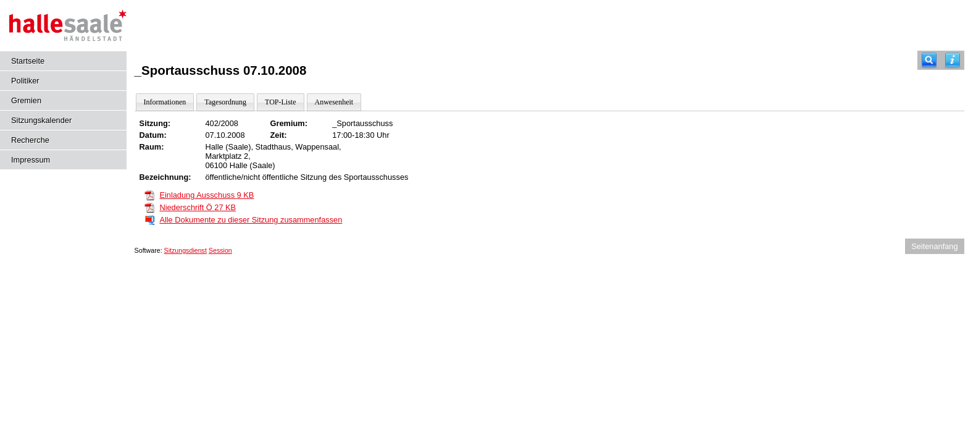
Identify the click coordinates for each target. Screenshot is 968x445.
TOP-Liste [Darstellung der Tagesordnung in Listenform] (280, 102)
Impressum (30, 159)
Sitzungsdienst (185, 250)
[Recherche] (929, 60)
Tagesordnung (225, 102)
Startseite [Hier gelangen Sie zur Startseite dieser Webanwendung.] (27, 61)
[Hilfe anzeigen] (952, 60)
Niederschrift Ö (197, 207)
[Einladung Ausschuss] (149, 194)
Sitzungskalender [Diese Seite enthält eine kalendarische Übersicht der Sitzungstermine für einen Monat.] (41, 120)
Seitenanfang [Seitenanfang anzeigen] (934, 246)
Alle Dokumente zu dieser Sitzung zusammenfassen (250, 219)
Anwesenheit (334, 102)
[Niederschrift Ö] (149, 206)
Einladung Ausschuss (206, 195)
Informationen (165, 102)
